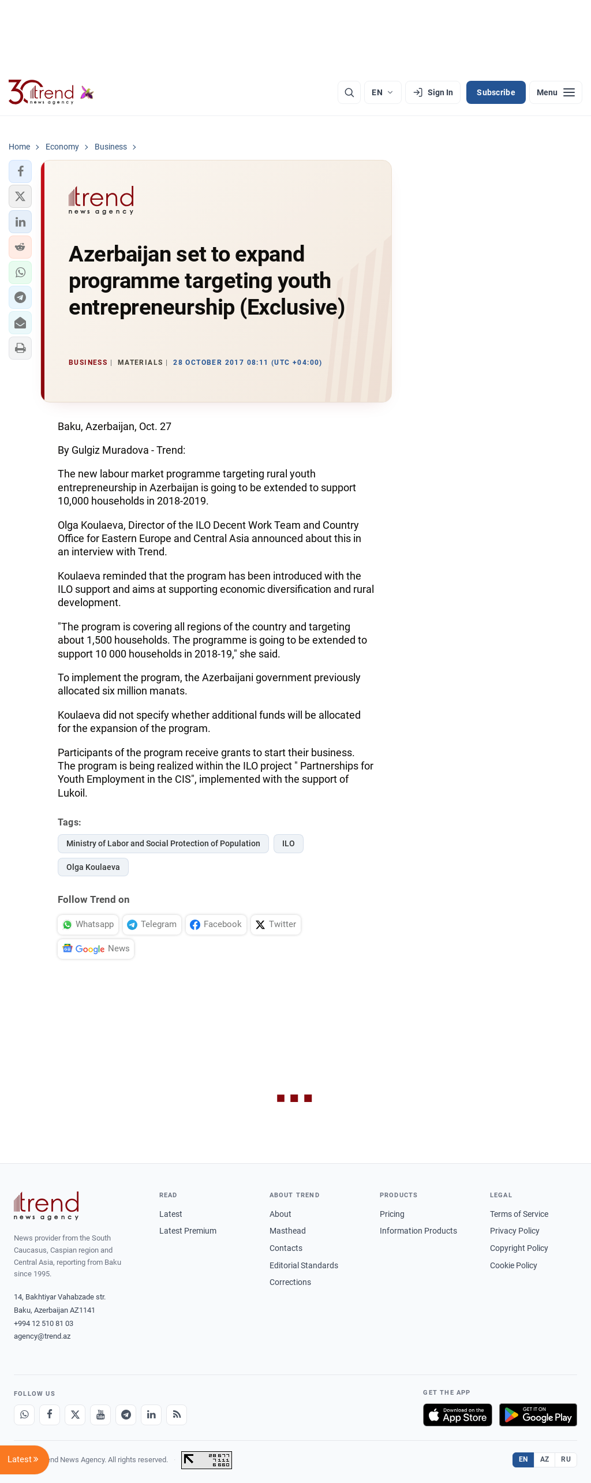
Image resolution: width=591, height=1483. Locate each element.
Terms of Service (519, 1214)
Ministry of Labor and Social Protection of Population (163, 843)
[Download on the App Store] (457, 1414)
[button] (20, 171)
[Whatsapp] (24, 1414)
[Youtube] (100, 1414)
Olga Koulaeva (93, 867)
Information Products (418, 1230)
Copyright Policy (519, 1248)
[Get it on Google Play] (538, 1414)
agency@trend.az (42, 1336)
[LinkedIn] (151, 1414)
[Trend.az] (51, 92)
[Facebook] (49, 1414)
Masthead (288, 1230)
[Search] (349, 92)
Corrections (290, 1282)
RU (566, 1459)
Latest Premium (187, 1230)
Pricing (392, 1214)
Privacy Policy (515, 1230)
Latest (170, 1214)
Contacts (286, 1248)
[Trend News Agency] (46, 1205)
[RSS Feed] (176, 1414)
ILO (288, 843)
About (280, 1214)
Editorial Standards (304, 1265)
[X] (75, 1414)
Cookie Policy (513, 1265)
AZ (544, 1459)
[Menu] (555, 92)
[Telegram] (125, 1414)
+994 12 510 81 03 (43, 1323)
